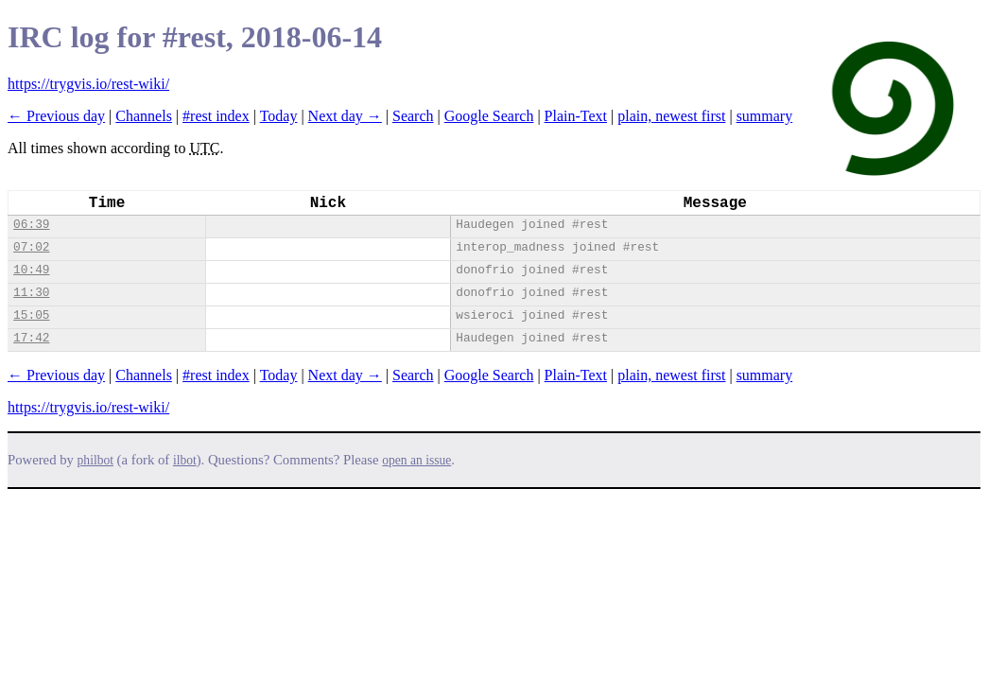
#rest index (216, 116)
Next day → (345, 116)
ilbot (185, 460)
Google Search (489, 116)
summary (765, 116)
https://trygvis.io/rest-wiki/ (88, 84)
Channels (143, 116)
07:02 (31, 247)
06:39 (31, 225)
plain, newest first (671, 116)
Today (279, 116)
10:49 (31, 270)
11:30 (31, 293)
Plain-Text (576, 116)
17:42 (31, 338)
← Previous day (56, 116)
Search (413, 116)
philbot (95, 460)
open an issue (416, 460)
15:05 (31, 315)
